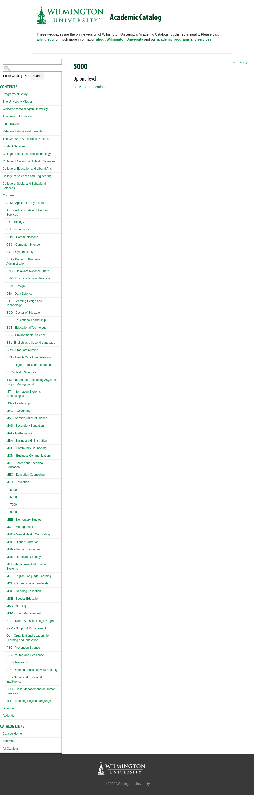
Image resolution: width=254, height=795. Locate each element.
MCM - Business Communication (28, 455)
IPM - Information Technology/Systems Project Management (31, 382)
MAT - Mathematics (19, 433)
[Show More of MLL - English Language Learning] (5, 575)
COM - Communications (22, 237)
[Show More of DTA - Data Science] (5, 293)
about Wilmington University (119, 39)
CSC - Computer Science (23, 244)
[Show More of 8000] (9, 513)
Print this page (240, 62)
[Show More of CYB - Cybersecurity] (5, 251)
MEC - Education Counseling (25, 474)
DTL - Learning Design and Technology (24, 303)
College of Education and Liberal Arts (27, 168)
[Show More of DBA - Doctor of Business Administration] (5, 259)
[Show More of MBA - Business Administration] (5, 440)
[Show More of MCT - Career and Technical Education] (5, 462)
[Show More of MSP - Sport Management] (5, 613)
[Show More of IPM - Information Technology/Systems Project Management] (5, 379)
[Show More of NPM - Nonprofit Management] (5, 628)
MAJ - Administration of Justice (26, 418)
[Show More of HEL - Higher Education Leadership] (5, 364)
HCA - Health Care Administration (28, 357)
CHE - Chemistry (17, 229)
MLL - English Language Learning (28, 576)
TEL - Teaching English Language (28, 701)
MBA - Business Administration (26, 440)
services (204, 39)
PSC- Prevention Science (23, 647)
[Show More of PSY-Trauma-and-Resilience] (5, 654)
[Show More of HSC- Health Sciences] (5, 372)
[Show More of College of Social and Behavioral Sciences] (1, 183)
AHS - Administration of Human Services (27, 212)
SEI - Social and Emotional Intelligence (24, 679)
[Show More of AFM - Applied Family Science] (5, 202)
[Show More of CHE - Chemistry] (5, 229)
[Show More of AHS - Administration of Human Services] (5, 210)
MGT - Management (19, 527)
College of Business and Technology (27, 154)
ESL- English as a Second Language (30, 342)
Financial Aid (11, 124)
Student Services (14, 146)
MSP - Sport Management (23, 613)
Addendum (10, 715)
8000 (13, 512)
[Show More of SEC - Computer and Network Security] (5, 669)
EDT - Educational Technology (26, 327)
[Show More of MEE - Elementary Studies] (5, 519)
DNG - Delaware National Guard (27, 271)
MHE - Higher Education (22, 542)
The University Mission (18, 101)
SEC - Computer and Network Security (31, 670)
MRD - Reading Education (23, 591)
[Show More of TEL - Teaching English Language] (5, 700)
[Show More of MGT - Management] (5, 526)
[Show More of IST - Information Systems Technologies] (5, 391)
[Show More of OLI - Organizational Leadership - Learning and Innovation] (5, 635)
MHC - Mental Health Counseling (28, 534)
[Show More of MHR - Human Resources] (5, 549)
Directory (9, 708)
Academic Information (17, 116)
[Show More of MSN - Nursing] (5, 605)
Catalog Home (12, 733)
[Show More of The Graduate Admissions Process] (1, 138)
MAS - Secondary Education (25, 425)
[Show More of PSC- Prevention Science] (5, 647)
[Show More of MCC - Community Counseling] (5, 447)
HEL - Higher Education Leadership (29, 365)
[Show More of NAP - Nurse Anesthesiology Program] (5, 620)
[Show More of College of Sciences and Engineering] (1, 175)
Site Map (8, 741)
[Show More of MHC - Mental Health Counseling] (5, 534)
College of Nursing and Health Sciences (29, 161)
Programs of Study (15, 94)
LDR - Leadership (18, 403)
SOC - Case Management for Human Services (30, 691)
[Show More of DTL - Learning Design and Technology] (5, 300)
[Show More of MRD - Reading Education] (5, 590)
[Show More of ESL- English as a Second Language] (5, 342)
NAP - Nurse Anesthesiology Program (31, 621)
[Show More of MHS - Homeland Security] (5, 556)
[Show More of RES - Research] (5, 662)
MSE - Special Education (22, 598)
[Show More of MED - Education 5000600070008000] (5, 481)
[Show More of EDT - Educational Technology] (5, 327)
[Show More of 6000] (9, 498)
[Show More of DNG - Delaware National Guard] (5, 270)
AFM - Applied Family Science (26, 203)
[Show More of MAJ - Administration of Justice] (5, 417)
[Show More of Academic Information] (1, 116)
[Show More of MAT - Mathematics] (5, 433)
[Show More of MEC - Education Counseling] (5, 474)
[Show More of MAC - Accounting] (5, 410)
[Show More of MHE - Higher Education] (5, 541)
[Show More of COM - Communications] (5, 236)
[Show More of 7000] (9, 505)
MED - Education (17, 482)
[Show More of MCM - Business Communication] (5, 455)
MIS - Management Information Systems (26, 566)
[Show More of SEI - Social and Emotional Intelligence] (5, 677)
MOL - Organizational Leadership (28, 583)
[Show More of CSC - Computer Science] (5, 244)
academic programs (173, 39)
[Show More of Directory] (1, 708)
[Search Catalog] (32, 68)
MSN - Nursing (16, 606)
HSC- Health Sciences (21, 372)
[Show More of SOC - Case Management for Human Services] (5, 688)
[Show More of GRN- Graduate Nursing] (5, 349)
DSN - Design (15, 286)
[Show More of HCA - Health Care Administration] (5, 357)
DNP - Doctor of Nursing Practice (28, 278)
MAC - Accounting (18, 410)
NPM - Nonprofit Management (26, 628)
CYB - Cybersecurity (19, 252)
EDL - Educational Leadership (26, 320)
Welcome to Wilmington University (25, 109)
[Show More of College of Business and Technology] (1, 153)
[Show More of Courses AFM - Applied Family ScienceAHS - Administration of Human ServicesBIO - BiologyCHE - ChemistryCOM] (1, 195)
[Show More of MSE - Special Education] (5, 598)
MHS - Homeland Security (23, 557)
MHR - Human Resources (23, 549)
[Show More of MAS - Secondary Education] (5, 425)
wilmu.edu (45, 39)
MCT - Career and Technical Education (25, 465)
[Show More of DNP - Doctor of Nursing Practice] (5, 278)
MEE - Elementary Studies (23, 519)
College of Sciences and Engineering (27, 176)
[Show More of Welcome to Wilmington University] (1, 108)
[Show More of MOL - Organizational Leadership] (5, 583)
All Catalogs (11, 748)
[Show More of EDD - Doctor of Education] (5, 312)
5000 (13, 490)
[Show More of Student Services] (1, 146)
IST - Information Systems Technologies (23, 394)
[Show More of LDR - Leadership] (5, 403)
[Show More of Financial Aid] (1, 123)
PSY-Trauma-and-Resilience (25, 655)
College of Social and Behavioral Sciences (24, 186)
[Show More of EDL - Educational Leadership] (5, 319)
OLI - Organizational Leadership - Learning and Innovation (28, 638)
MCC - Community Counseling (26, 448)
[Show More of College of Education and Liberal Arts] (1, 168)
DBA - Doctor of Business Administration (23, 261)
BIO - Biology (15, 222)
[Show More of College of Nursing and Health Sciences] (1, 161)
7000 (13, 504)
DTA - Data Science (19, 293)
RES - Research (17, 662)
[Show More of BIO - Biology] (5, 221)
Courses (9, 195)
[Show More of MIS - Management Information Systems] (5, 564)
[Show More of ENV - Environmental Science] (5, 334)
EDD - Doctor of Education (23, 312)
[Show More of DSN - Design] (5, 285)
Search (37, 76)
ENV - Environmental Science (26, 335)
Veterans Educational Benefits (22, 131)
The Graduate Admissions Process (26, 139)
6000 (13, 497)
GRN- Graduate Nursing (22, 350)
